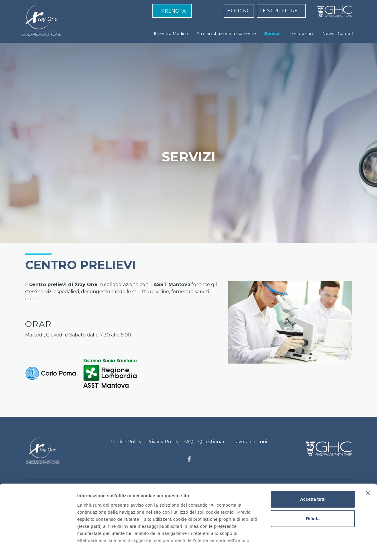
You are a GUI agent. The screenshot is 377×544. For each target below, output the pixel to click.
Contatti (346, 33)
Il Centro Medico (171, 33)
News (328, 33)
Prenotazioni (300, 33)
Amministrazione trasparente (226, 33)
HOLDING (239, 11)
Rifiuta (313, 473)
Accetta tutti (313, 454)
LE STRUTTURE (279, 11)
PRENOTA (173, 11)
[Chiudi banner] (368, 448)
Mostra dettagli (310, 532)
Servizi (271, 33)
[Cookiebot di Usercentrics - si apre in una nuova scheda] (38, 532)
